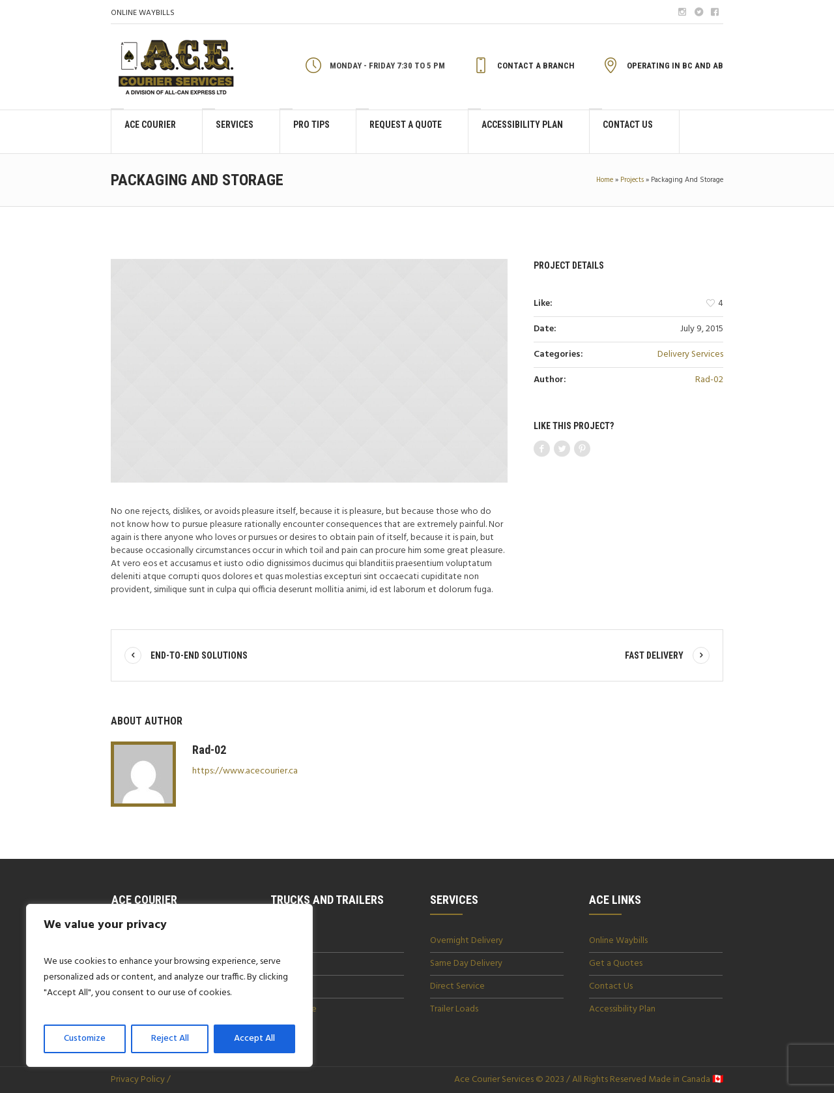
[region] (169, 985)
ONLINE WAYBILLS (143, 13)
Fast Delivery (654, 655)
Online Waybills (618, 940)
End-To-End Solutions (199, 655)
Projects (632, 180)
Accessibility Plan (622, 1009)
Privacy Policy (138, 1079)
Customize (85, 1038)
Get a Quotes (615, 963)
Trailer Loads (454, 1009)
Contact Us (611, 986)
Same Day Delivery (466, 963)
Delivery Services (690, 354)
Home (604, 180)
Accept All (254, 1038)
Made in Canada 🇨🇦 (684, 1079)
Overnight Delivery (466, 940)
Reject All (170, 1038)
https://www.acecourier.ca (245, 771)
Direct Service (457, 986)
